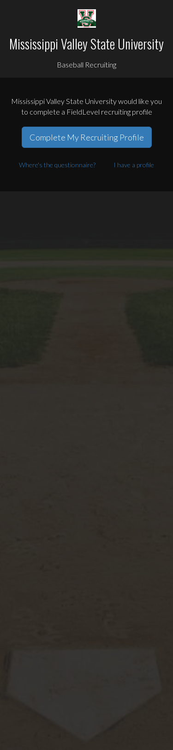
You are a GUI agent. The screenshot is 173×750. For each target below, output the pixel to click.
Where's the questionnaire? (57, 165)
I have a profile (133, 165)
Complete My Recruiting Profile (87, 137)
